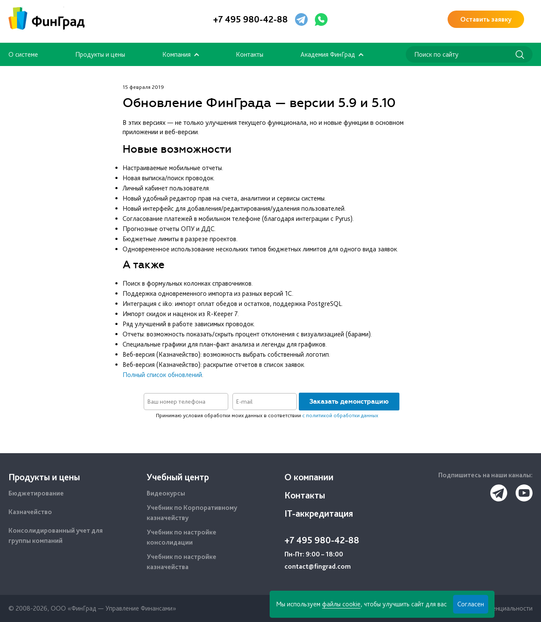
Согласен (470, 604)
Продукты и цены (100, 54)
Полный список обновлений (162, 375)
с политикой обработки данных (340, 415)
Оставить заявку (485, 19)
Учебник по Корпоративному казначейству (192, 513)
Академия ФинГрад (328, 54)
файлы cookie (341, 604)
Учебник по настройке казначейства (181, 562)
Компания (176, 54)
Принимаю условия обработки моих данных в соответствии (267, 415)
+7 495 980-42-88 (250, 19)
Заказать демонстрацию (349, 401)
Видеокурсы (166, 493)
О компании (308, 476)
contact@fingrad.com (317, 566)
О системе (23, 54)
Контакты (249, 54)
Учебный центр (178, 476)
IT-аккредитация (318, 513)
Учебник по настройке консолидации (181, 537)
